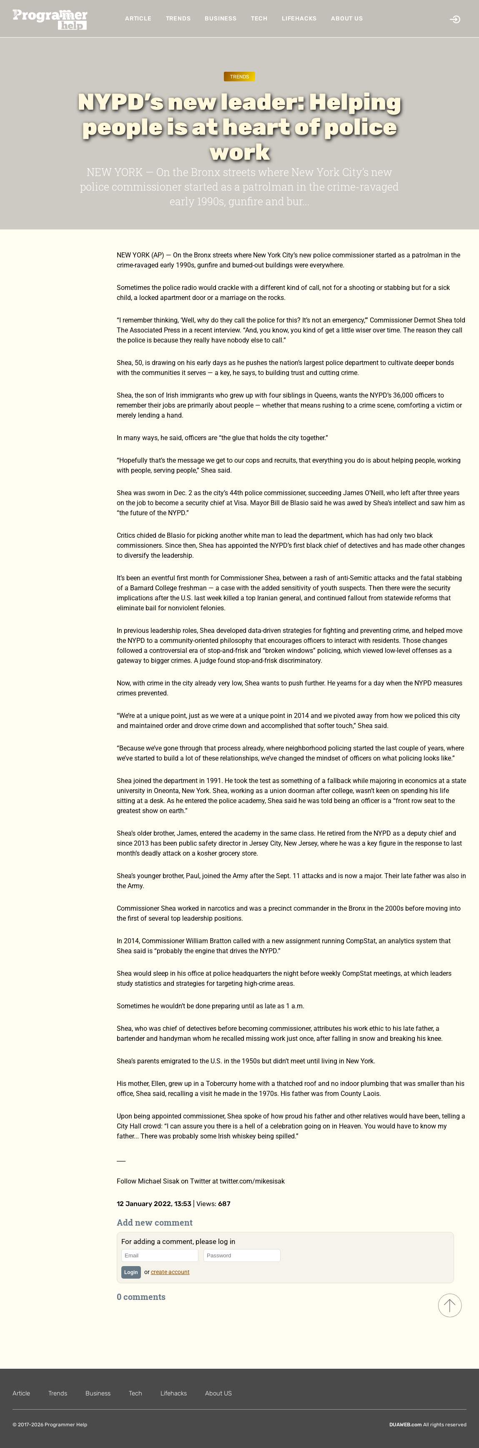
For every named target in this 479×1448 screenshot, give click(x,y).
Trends (178, 18)
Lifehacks (299, 18)
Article (138, 18)
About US (347, 18)
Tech (259, 18)
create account (170, 1272)
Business (220, 18)
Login (131, 1272)
